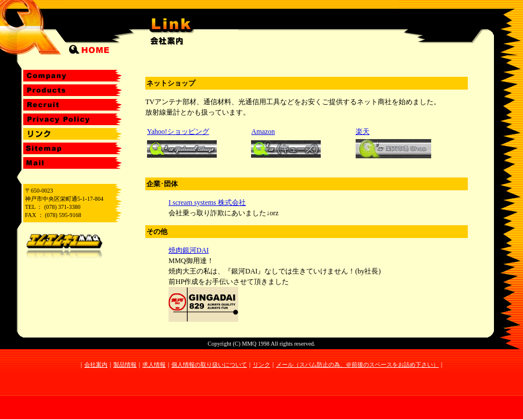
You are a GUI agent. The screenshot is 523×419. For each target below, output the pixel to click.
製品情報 (125, 364)
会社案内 (96, 364)
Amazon (263, 131)
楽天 (363, 131)
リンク (261, 364)
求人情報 (154, 364)
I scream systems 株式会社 (207, 202)
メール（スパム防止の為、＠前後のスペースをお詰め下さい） (357, 364)
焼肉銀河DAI (189, 250)
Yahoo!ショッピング (178, 131)
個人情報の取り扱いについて (209, 364)
